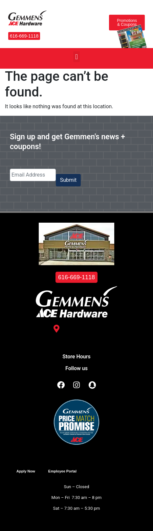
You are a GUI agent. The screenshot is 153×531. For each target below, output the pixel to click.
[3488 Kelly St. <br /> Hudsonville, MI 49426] (56, 329)
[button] (76, 56)
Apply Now (25, 471)
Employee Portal (62, 471)
